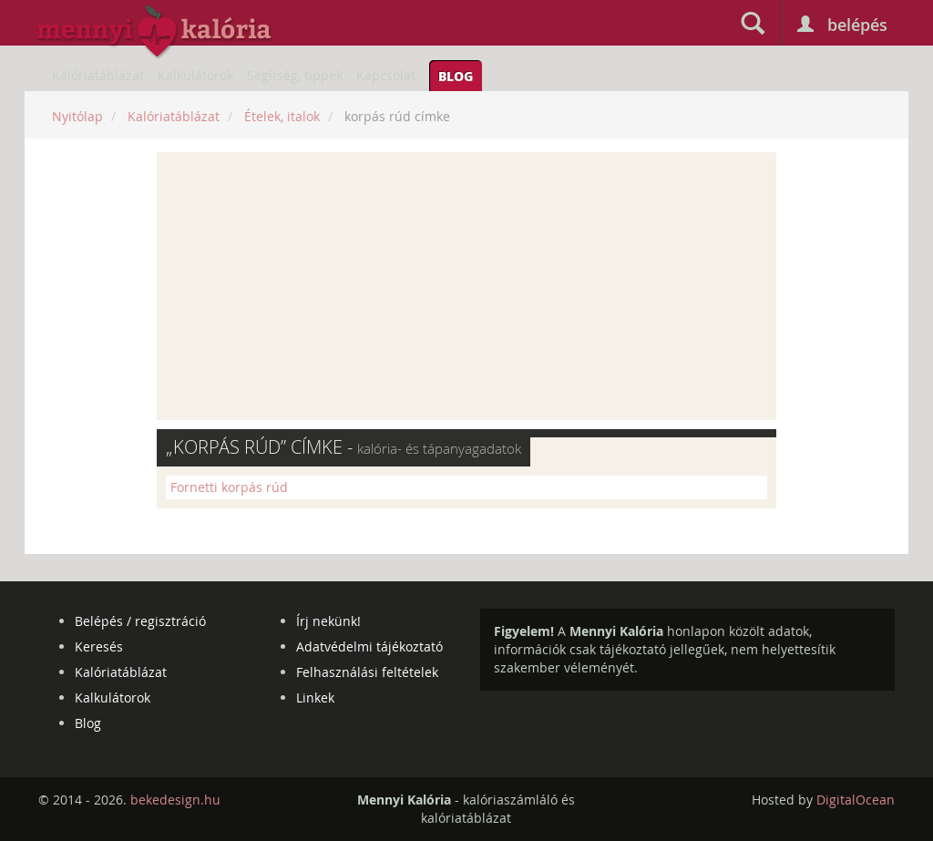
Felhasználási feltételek (367, 672)
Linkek (315, 697)
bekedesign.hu (175, 799)
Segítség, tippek (295, 75)
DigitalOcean (855, 799)
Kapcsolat (385, 75)
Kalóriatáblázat (98, 75)
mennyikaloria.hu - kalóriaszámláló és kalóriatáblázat (155, 33)
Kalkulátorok (195, 75)
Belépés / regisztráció (140, 621)
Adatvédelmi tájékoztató (369, 646)
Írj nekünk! (328, 621)
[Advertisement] (466, 286)
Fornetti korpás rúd (229, 487)
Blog (455, 76)
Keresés (99, 646)
